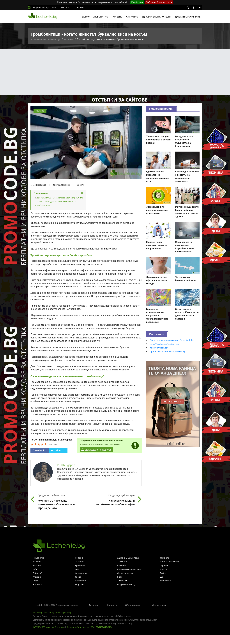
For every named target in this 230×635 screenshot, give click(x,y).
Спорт (78, 576)
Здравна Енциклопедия (128, 557)
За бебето (122, 561)
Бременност (81, 565)
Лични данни (159, 605)
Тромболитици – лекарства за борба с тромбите (60, 197)
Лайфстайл (38, 573)
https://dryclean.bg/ (159, 347)
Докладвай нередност (96, 449)
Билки (120, 576)
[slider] (38, 444)
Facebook (38, 450)
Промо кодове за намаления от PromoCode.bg (172, 340)
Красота (163, 569)
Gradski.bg (37, 612)
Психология (80, 580)
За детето (79, 561)
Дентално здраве (125, 573)
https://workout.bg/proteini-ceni (164, 344)
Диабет (163, 573)
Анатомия (122, 580)
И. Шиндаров (39, 185)
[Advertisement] (115, 72)
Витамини (37, 584)
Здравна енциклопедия (156, 16)
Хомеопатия (81, 573)
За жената (164, 557)
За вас (86, 16)
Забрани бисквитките (159, 2)
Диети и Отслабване (169, 561)
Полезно (117, 16)
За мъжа (37, 561)
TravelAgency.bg (63, 612)
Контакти (79, 7)
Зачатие (37, 565)
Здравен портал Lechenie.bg (45, 39)
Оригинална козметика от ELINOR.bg (167, 351)
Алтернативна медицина (129, 569)
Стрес (35, 580)
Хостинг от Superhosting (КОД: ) (89, 627)
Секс (77, 569)
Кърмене (164, 565)
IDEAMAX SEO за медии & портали (49, 627)
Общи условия (132, 605)
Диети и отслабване (187, 16)
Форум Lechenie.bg (126, 584)
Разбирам (137, 2)
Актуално (132, 16)
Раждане (121, 565)
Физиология (165, 580)
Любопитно (100, 16)
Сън (161, 576)
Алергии (37, 576)
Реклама (65, 7)
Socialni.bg (49, 612)
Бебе (35, 569)
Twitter (56, 450)
